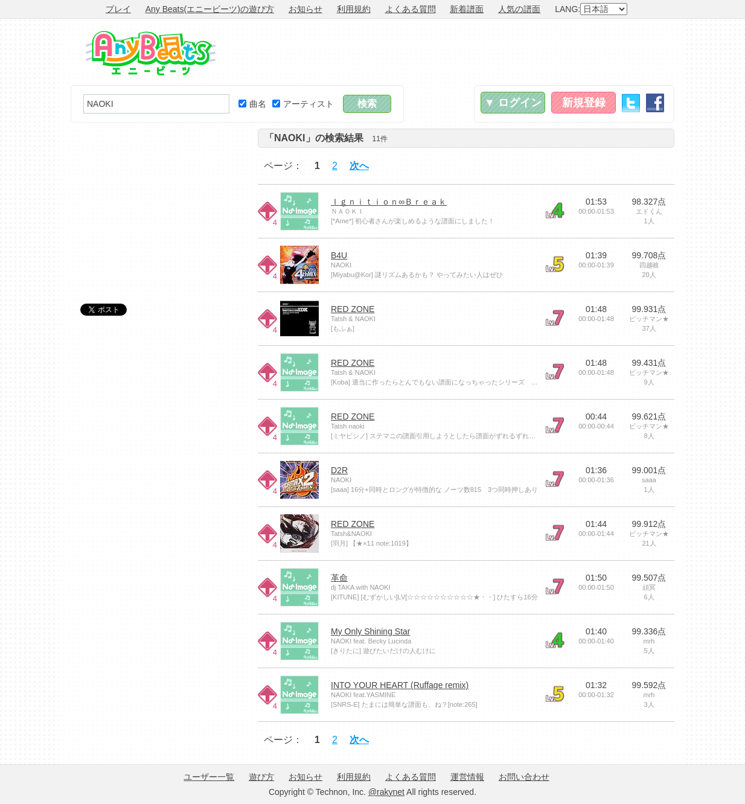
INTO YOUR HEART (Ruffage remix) (399, 685)
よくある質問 (410, 9)
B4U (339, 255)
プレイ (118, 9)
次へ (359, 166)
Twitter (631, 103)
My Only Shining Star (371, 631)
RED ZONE (352, 309)
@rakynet (386, 792)
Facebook (655, 103)
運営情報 (467, 777)
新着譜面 (467, 9)
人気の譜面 (519, 9)
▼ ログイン (513, 103)
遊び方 (261, 777)
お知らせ (305, 9)
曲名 (252, 104)
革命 (339, 577)
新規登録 (584, 103)
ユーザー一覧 (209, 777)
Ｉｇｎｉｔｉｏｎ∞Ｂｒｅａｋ (389, 201)
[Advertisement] (454, 52)
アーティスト (303, 104)
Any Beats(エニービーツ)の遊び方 (209, 9)
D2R (339, 470)
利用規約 (354, 9)
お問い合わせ (524, 777)
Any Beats (151, 53)
